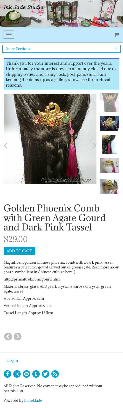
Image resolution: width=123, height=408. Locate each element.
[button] (12, 145)
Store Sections (61, 48)
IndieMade (33, 400)
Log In (12, 360)
